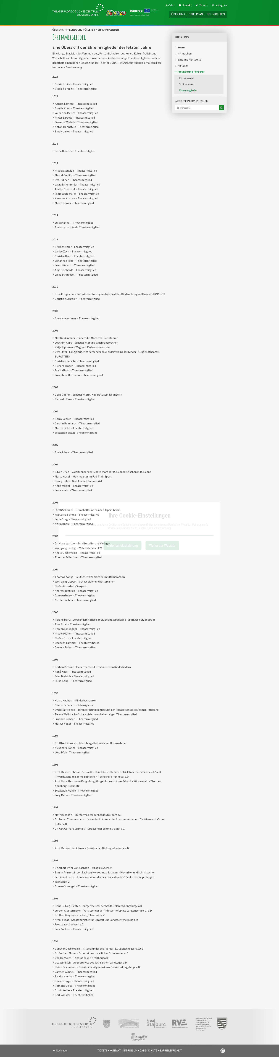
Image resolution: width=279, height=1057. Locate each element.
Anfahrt (170, 5)
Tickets (202, 5)
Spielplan (196, 14)
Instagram (219, 5)
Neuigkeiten (216, 14)
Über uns (178, 14)
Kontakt (185, 5)
